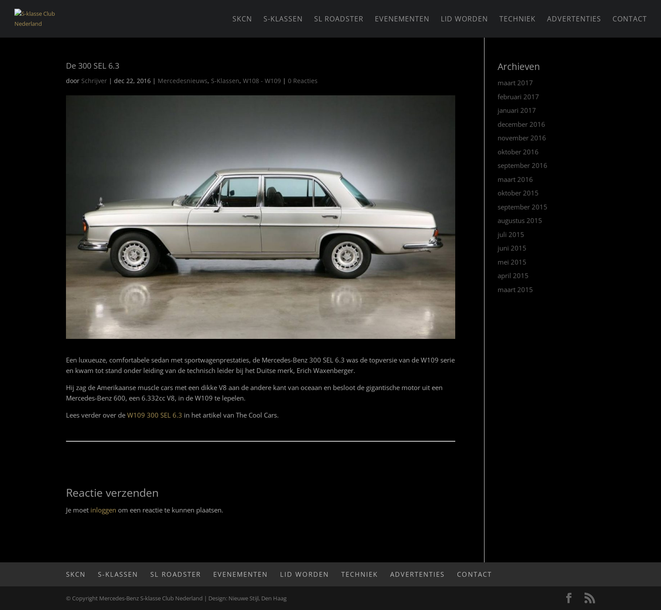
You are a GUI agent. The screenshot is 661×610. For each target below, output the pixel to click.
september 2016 (522, 165)
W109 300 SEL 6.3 (154, 415)
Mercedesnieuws (183, 81)
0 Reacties (303, 81)
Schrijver (94, 81)
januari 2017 (517, 110)
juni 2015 (512, 248)
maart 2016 (515, 179)
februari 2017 (518, 96)
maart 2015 (515, 289)
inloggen (103, 509)
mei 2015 (512, 262)
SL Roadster (338, 20)
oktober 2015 (518, 192)
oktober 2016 (518, 151)
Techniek (517, 20)
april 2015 (513, 275)
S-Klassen (283, 20)
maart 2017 (515, 82)
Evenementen (402, 20)
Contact (630, 20)
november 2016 (522, 137)
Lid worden (464, 20)
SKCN (242, 20)
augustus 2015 (520, 220)
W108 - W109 (262, 81)
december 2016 (521, 124)
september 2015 (522, 206)
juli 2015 (511, 234)
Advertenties (574, 20)
